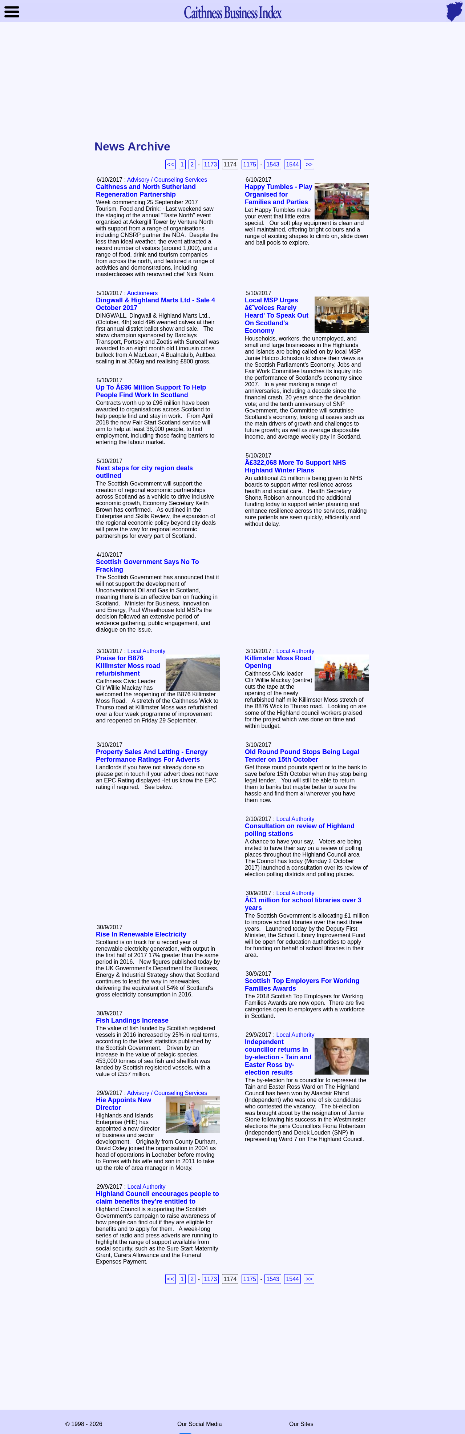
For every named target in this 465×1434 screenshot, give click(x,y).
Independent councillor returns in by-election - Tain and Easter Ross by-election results (278, 1057)
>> (309, 164)
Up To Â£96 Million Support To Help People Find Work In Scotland (151, 391)
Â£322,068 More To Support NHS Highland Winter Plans (295, 466)
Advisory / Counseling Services (167, 180)
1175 (249, 164)
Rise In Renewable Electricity (141, 934)
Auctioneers (142, 293)
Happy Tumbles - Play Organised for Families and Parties (278, 194)
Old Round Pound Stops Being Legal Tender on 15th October (302, 755)
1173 (210, 164)
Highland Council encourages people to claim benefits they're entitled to (157, 1197)
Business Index (232, 12)
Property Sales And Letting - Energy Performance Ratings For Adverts (151, 755)
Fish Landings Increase (132, 1020)
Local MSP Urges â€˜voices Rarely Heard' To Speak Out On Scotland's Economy (276, 315)
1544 (292, 164)
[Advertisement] (232, 81)
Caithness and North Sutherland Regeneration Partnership (146, 190)
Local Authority (295, 651)
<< (170, 164)
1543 (272, 164)
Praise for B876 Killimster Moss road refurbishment (128, 665)
